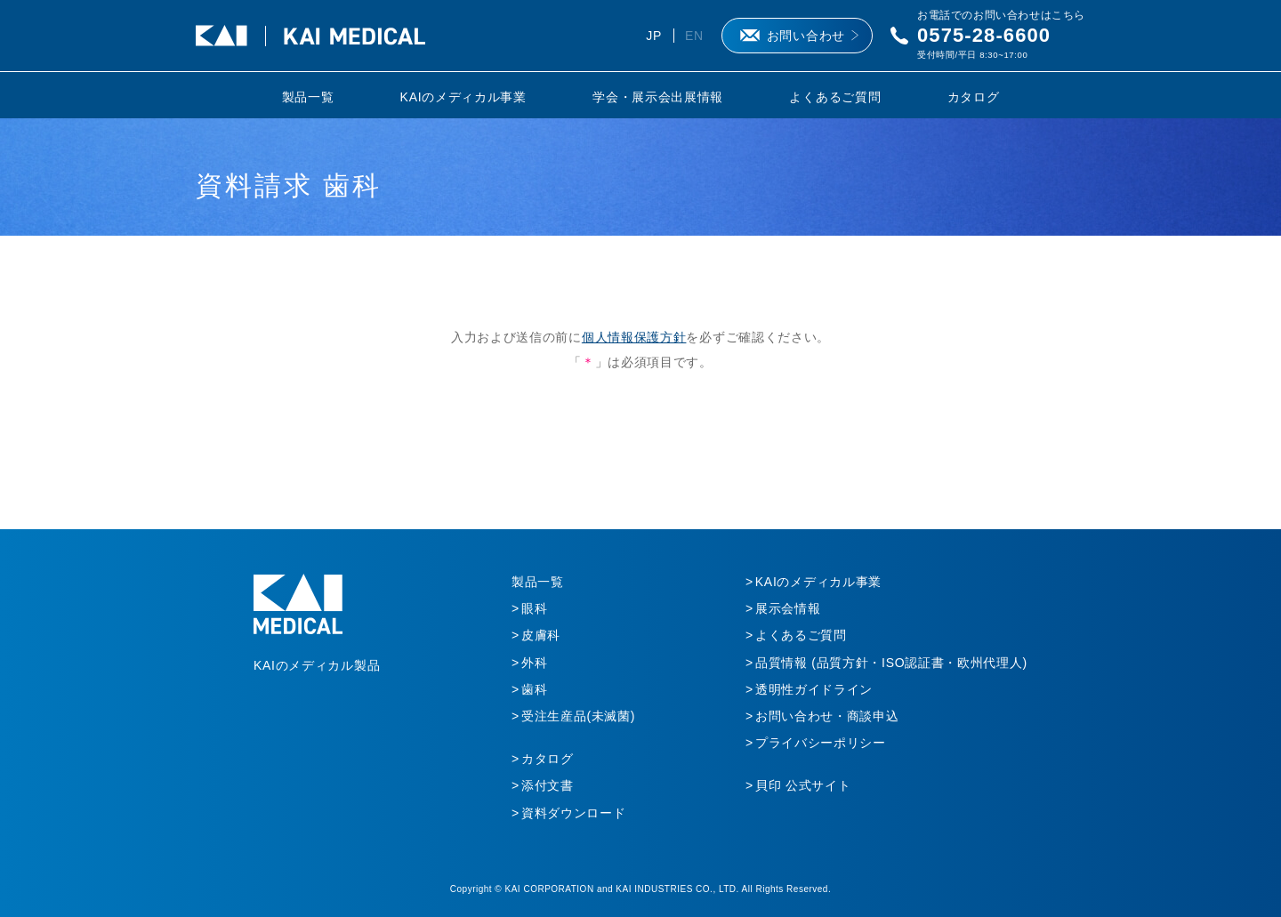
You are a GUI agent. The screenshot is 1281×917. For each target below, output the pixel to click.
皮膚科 (540, 635)
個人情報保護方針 (634, 337)
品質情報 (891, 663)
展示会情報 (788, 608)
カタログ (973, 97)
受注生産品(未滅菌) (578, 716)
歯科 (534, 689)
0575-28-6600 (984, 35)
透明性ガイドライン (814, 689)
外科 (534, 663)
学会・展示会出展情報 (657, 97)
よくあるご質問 (835, 97)
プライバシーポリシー (820, 743)
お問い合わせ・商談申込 (827, 716)
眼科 (534, 608)
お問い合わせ (806, 35)
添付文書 (547, 785)
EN (694, 35)
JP (654, 35)
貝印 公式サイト (803, 785)
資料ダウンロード (573, 813)
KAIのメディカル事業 (463, 97)
